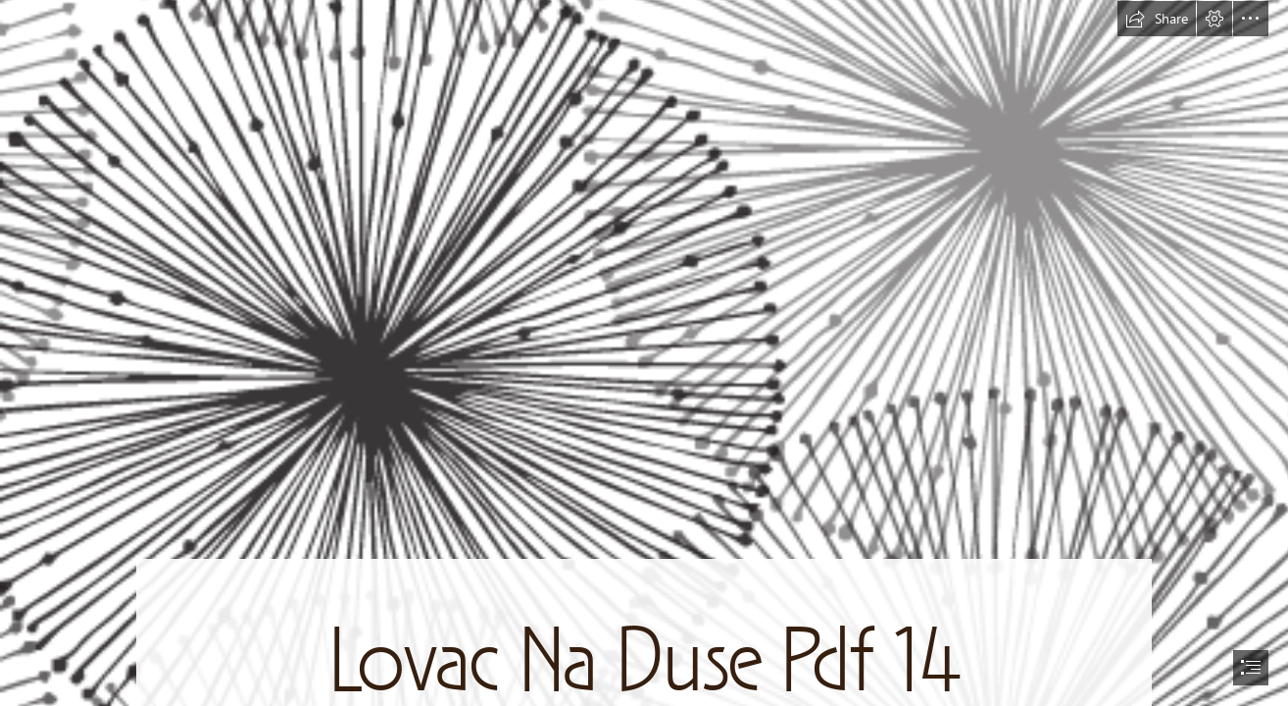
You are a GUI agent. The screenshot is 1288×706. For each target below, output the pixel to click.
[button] (1156, 18)
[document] (644, 353)
